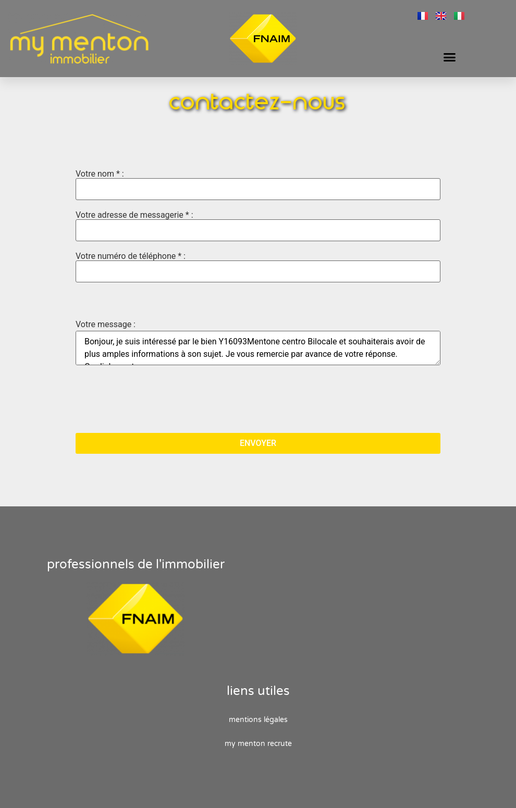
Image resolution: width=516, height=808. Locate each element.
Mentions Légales (258, 719)
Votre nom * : (258, 185)
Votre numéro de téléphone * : (258, 267)
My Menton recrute (258, 743)
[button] (450, 57)
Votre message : (106, 324)
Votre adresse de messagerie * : (258, 226)
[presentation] (155, 400)
